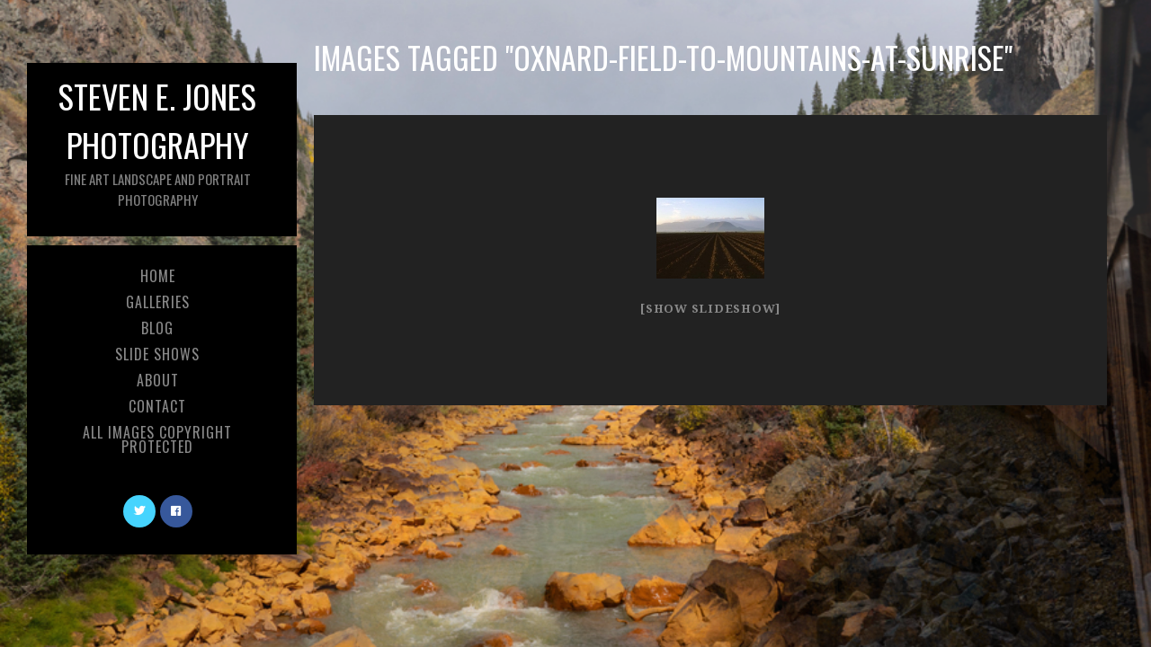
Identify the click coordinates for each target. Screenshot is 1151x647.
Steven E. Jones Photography (157, 140)
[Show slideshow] (710, 308)
